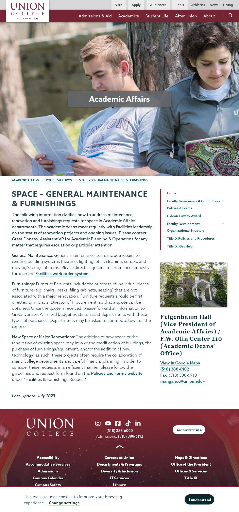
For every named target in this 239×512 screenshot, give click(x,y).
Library (119, 485)
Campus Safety (48, 485)
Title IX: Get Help (180, 246)
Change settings (64, 502)
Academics (128, 15)
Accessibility (47, 457)
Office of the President (191, 464)
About (209, 15)
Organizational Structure (186, 230)
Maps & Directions (191, 457)
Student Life (157, 15)
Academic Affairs (25, 180)
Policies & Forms (59, 180)
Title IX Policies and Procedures (191, 238)
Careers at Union (119, 457)
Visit (118, 5)
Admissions (47, 471)
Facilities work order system (62, 273)
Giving (228, 5)
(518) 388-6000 (119, 431)
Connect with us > (189, 430)
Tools (180, 5)
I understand (200, 499)
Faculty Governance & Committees (193, 201)
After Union (186, 15)
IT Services (119, 478)
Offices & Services (191, 471)
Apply (136, 5)
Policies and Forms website (116, 373)
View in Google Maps (180, 363)
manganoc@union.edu (183, 381)
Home (171, 193)
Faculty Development (183, 224)
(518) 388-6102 (174, 369)
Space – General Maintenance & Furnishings (113, 180)
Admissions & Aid (95, 15)
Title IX (191, 478)
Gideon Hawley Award (184, 216)
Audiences (158, 5)
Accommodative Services (48, 464)
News (214, 5)
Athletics (198, 5)
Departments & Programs (119, 464)
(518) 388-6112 (130, 436)
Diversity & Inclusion (119, 471)
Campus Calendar (48, 478)
